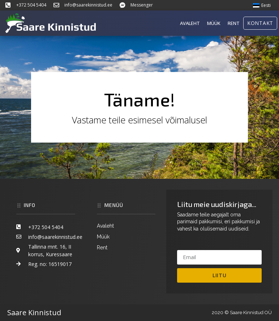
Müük (213, 23)
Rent (234, 23)
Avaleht (190, 23)
